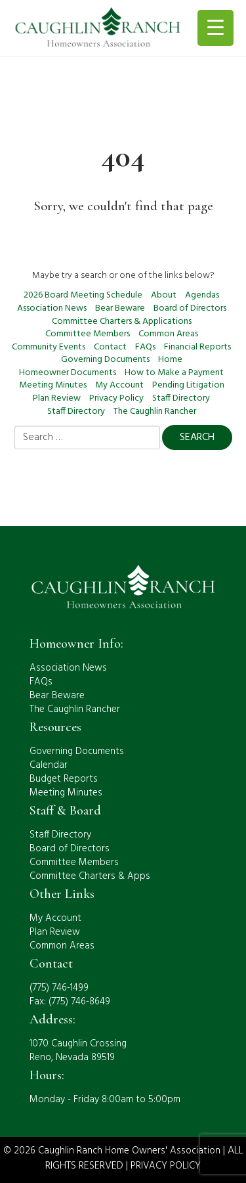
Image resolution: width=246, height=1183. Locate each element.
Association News (52, 308)
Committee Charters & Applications (122, 321)
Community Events (48, 347)
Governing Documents (105, 359)
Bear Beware (120, 308)
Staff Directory (181, 398)
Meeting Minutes (53, 385)
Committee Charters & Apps (90, 876)
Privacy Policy (116, 398)
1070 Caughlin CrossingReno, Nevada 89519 (78, 1050)
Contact (110, 347)
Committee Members (87, 334)
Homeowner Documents (67, 372)
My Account (119, 385)
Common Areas (168, 334)
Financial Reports (197, 347)
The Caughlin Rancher (154, 411)
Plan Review (57, 398)
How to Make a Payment (174, 372)
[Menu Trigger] (215, 28)
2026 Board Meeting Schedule (83, 295)
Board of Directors (190, 308)
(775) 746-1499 (59, 988)
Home (170, 359)
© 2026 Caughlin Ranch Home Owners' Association (111, 1151)
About (163, 295)
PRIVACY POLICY (166, 1166)
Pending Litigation (188, 385)
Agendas (202, 295)
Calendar (49, 765)
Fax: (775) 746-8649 (70, 1002)
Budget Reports (64, 779)
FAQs (145, 347)
